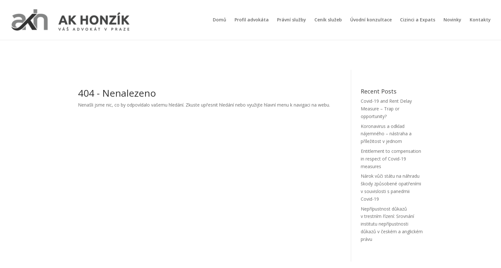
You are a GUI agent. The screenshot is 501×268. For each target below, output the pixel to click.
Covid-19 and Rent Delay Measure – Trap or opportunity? (386, 108)
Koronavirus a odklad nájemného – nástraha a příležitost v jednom (386, 134)
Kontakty (480, 20)
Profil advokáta (252, 20)
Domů (219, 20)
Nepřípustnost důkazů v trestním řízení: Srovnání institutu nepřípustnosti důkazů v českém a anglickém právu (392, 224)
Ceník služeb (328, 20)
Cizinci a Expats (417, 20)
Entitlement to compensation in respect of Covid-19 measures (391, 158)
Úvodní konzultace (371, 20)
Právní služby (291, 20)
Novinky (452, 20)
